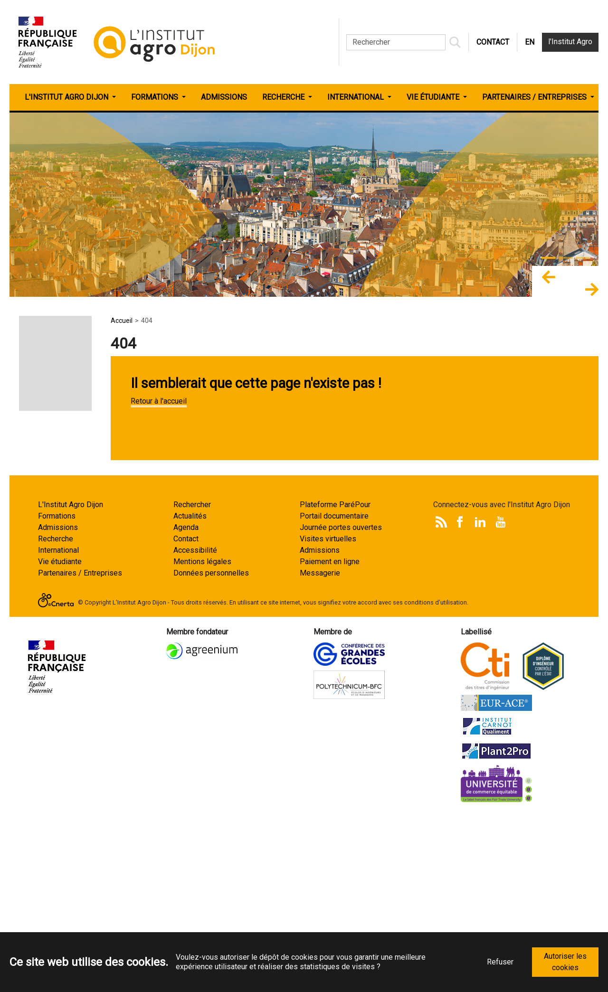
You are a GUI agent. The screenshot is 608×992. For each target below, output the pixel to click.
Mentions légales (202, 737)
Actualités (190, 691)
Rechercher (192, 680)
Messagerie (320, 748)
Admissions (58, 703)
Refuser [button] (500, 961)
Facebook (460, 697)
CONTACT (492, 42)
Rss (441, 697)
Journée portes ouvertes (341, 703)
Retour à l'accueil (159, 401)
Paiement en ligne (330, 737)
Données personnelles (211, 748)
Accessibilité (195, 725)
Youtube (501, 697)
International (58, 725)
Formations (57, 691)
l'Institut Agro (570, 41)
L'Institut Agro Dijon (70, 680)
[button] (548, 281)
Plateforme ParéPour (335, 680)
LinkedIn (480, 697)
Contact (186, 714)
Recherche (55, 714)
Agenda (186, 703)
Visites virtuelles (328, 714)
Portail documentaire (334, 691)
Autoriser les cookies (565, 962)
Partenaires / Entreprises (80, 748)
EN (529, 42)
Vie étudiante (60, 737)
